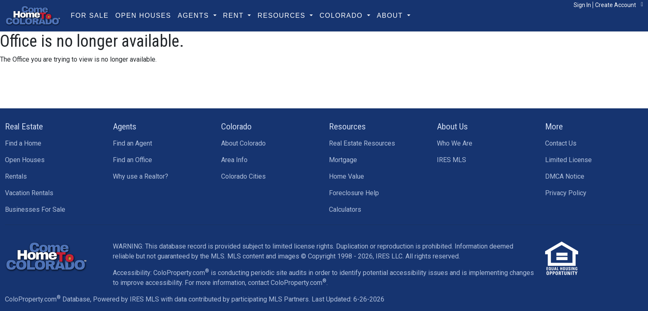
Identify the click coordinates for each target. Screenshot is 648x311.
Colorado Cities (243, 176)
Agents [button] (194, 15)
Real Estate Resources (362, 143)
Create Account (615, 5)
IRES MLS (451, 160)
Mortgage (343, 160)
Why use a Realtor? (140, 176)
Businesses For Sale (35, 209)
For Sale (90, 15)
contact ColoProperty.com (287, 283)
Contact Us (561, 143)
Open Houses (143, 15)
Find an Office (132, 160)
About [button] (391, 15)
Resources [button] (282, 15)
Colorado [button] (342, 15)
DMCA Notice (564, 176)
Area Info (234, 160)
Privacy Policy (565, 193)
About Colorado (243, 143)
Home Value (346, 176)
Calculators (345, 209)
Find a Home (23, 143)
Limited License (568, 160)
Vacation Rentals (29, 193)
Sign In (582, 5)
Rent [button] (234, 15)
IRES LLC (389, 256)
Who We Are (454, 143)
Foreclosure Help (354, 193)
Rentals (16, 176)
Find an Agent (132, 143)
